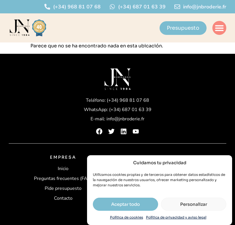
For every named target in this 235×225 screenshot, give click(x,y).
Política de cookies (126, 217)
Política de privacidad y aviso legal (176, 217)
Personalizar (193, 204)
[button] (219, 28)
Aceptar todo (125, 204)
